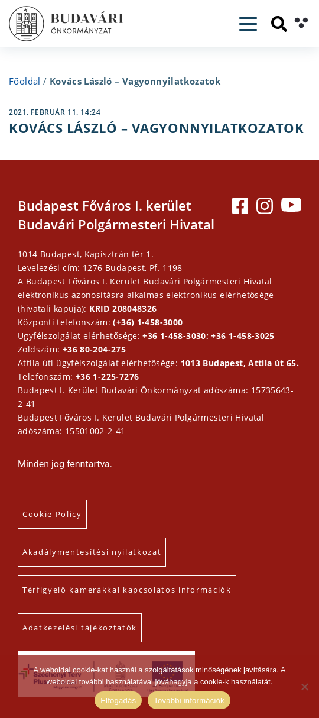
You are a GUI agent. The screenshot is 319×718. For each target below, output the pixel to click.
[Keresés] (279, 24)
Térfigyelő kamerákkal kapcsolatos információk (127, 589)
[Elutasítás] (304, 687)
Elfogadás (118, 700)
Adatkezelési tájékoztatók (79, 627)
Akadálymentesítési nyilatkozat (91, 551)
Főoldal (25, 81)
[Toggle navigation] (248, 24)
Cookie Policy (52, 514)
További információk (189, 700)
